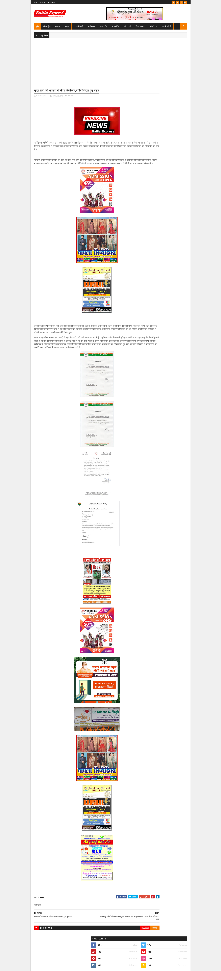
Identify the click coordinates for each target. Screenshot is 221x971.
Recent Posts (152, 193)
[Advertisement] (111, 61)
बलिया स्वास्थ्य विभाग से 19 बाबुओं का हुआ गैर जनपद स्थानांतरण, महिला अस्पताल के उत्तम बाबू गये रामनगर (170, 148)
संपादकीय (103, 26)
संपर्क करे (154, 26)
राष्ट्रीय (57, 26)
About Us (42, 2)
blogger (131, 934)
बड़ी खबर (71, 96)
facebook (121, 934)
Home (36, 2)
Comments (175, 193)
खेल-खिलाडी (78, 26)
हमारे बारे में (166, 26)
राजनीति (115, 26)
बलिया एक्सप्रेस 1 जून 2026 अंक (165, 156)
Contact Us (51, 2)
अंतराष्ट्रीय (47, 26)
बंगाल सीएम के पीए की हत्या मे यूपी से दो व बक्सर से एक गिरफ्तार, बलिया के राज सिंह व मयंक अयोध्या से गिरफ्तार (170, 183)
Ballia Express (150, 129)
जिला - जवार (141, 26)
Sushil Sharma (64, 967)
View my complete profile (150, 133)
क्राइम (67, 26)
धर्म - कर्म (127, 26)
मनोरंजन (91, 26)
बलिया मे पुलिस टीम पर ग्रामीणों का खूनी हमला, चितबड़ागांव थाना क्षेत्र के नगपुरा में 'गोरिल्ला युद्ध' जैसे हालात (169, 171)
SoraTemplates (44, 967)
